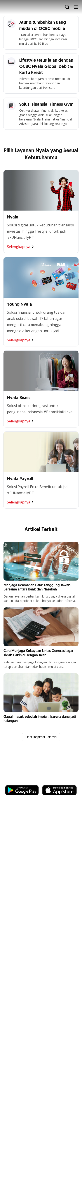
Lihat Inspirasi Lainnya (41, 737)
